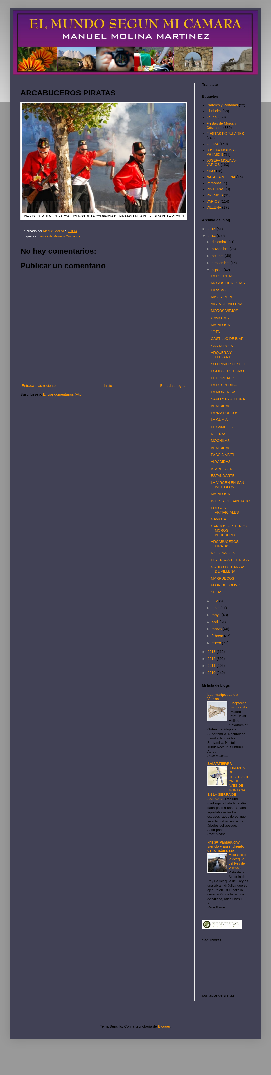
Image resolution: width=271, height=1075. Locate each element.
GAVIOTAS (220, 318)
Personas (214, 183)
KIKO (211, 171)
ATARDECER (221, 469)
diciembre (220, 242)
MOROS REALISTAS (228, 283)
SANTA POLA (222, 346)
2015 (212, 229)
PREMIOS (215, 195)
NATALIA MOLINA (221, 177)
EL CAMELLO (222, 427)
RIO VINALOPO (223, 553)
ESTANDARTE (223, 476)
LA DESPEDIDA (224, 385)
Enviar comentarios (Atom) (64, 394)
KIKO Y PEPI (221, 297)
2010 (212, 673)
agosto (217, 270)
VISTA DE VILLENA (226, 304)
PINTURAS (216, 189)
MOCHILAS (220, 441)
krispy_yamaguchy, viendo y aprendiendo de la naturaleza (225, 846)
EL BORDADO (222, 378)
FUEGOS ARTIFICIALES (225, 510)
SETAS (216, 592)
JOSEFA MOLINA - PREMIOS (222, 152)
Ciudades (214, 111)
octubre (218, 256)
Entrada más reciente (39, 386)
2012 (212, 659)
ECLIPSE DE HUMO (227, 371)
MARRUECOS (222, 578)
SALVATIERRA (219, 764)
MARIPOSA (220, 325)
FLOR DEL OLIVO (225, 585)
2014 (212, 236)
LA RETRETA (222, 276)
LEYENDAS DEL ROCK (230, 560)
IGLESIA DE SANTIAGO (230, 501)
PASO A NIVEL (223, 455)
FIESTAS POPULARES (225, 133)
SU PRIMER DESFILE (229, 364)
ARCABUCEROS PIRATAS (225, 544)
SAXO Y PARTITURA (228, 399)
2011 (212, 665)
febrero (218, 636)
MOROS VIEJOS (224, 311)
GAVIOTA (218, 519)
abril (215, 622)
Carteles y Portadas (222, 105)
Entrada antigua (172, 386)
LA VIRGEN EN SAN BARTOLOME (227, 485)
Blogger (164, 1026)
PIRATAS (218, 290)
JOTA (215, 332)
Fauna (212, 117)
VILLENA (214, 207)
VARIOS (213, 201)
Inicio (108, 386)
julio (215, 601)
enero (217, 643)
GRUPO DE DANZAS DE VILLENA (228, 569)
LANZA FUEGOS (224, 413)
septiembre (221, 263)
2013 (212, 652)
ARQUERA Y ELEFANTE (222, 355)
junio (216, 608)
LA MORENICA (223, 392)
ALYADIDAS (221, 406)
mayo (216, 615)
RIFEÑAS (219, 434)
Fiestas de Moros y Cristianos (59, 236)
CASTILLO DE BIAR (227, 339)
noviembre (220, 249)
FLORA (213, 144)
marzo (217, 629)
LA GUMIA (219, 420)
